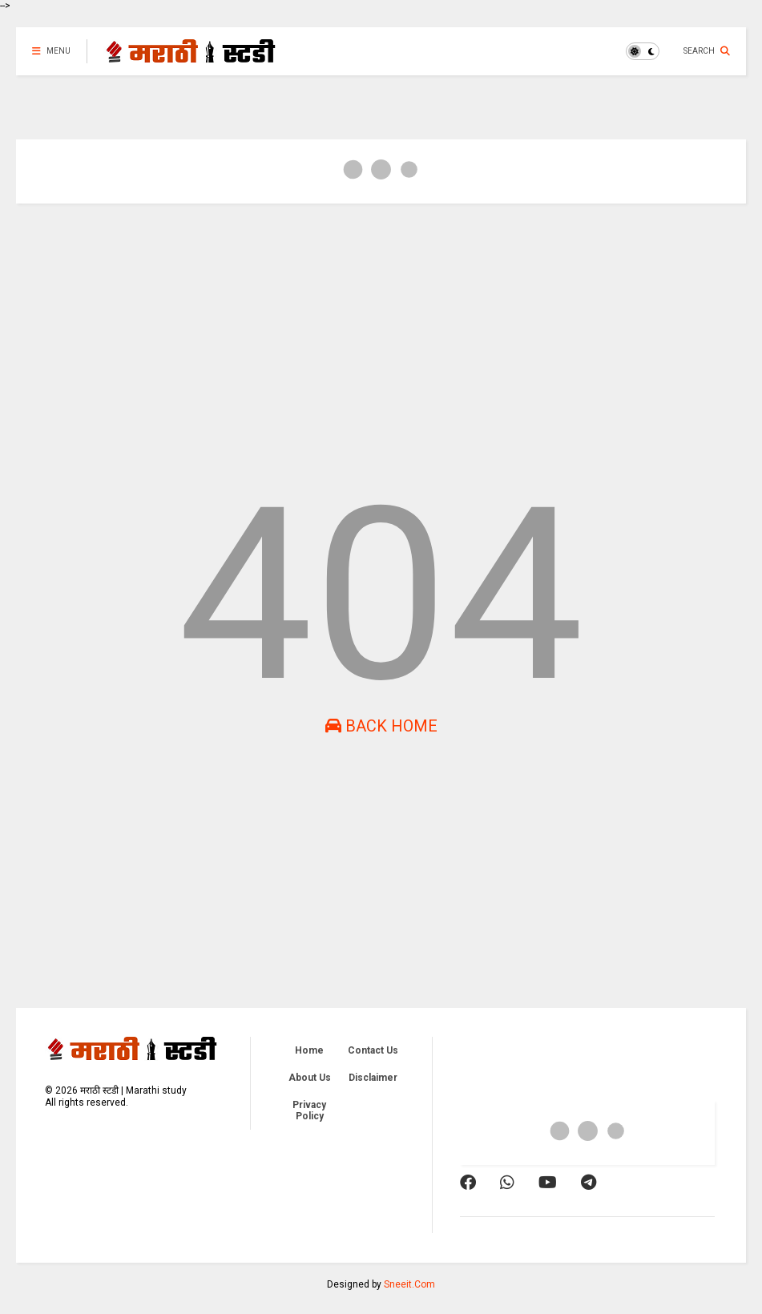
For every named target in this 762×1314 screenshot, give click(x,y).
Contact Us (373, 1050)
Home (309, 1050)
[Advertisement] (381, 340)
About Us (309, 1077)
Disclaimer (373, 1077)
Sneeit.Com (409, 1284)
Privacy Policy (309, 1110)
